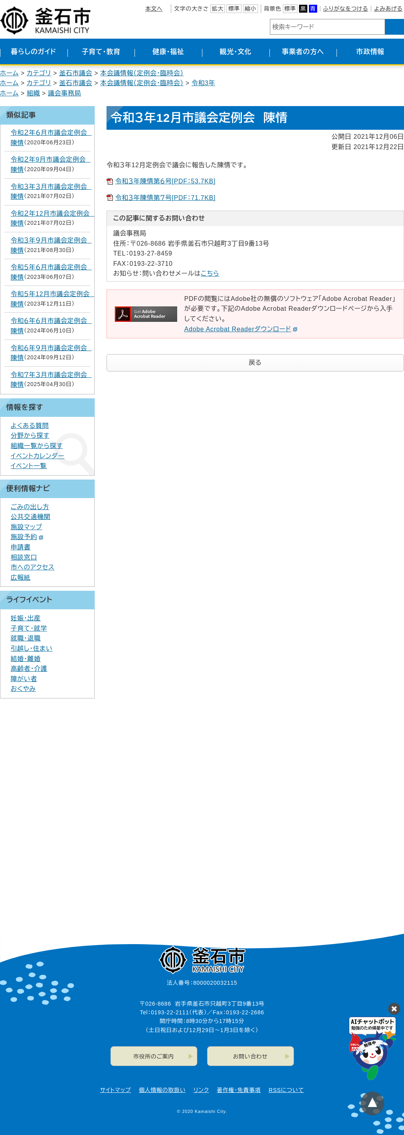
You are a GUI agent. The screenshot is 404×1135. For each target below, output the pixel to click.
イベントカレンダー (37, 456)
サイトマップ (115, 1090)
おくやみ (23, 688)
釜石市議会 (75, 73)
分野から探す (30, 435)
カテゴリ (39, 73)
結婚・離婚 (26, 658)
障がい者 (24, 679)
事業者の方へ (303, 52)
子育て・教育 (101, 52)
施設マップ (26, 527)
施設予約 (27, 537)
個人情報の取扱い (162, 1090)
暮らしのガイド (33, 52)
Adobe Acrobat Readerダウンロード (240, 329)
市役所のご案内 (153, 1056)
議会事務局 (64, 93)
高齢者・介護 (29, 668)
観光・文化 (236, 52)
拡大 (218, 9)
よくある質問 (30, 425)
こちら (210, 273)
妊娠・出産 (26, 618)
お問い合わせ (250, 1056)
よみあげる (388, 8)
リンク (201, 1090)
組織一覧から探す (37, 445)
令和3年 (203, 83)
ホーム (9, 73)
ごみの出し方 (30, 507)
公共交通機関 (30, 516)
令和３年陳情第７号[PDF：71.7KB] (165, 197)
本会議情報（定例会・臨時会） (141, 73)
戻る (255, 362)
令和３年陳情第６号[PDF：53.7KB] (165, 181)
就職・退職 (26, 638)
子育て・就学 (29, 628)
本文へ (154, 8)
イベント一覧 (29, 466)
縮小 (250, 9)
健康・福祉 (168, 52)
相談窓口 (24, 557)
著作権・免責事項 (239, 1090)
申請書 (20, 547)
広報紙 (20, 577)
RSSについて (286, 1090)
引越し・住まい (31, 648)
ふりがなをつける (345, 8)
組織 (33, 93)
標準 (234, 9)
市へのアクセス (32, 567)
